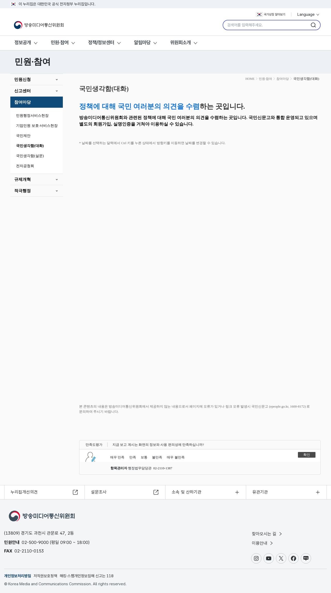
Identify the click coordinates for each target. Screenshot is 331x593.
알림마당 (142, 42)
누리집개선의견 (24, 492)
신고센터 (22, 91)
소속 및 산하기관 (186, 492)
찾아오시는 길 (267, 533)
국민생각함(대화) (30, 146)
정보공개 (22, 42)
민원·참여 (60, 42)
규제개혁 (22, 179)
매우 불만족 (175, 457)
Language (308, 14)
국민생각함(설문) (30, 156)
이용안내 (263, 543)
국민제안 (23, 136)
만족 (132, 457)
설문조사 (99, 492)
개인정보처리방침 (17, 576)
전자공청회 (25, 166)
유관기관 (260, 492)
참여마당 (22, 102)
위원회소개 (180, 42)
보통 (144, 457)
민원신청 (22, 79)
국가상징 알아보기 (270, 14)
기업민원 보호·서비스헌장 (37, 126)
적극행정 (22, 191)
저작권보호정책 (45, 576)
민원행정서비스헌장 (32, 116)
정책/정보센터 (101, 42)
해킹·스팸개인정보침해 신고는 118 (87, 576)
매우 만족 (117, 457)
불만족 (157, 457)
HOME (249, 79)
